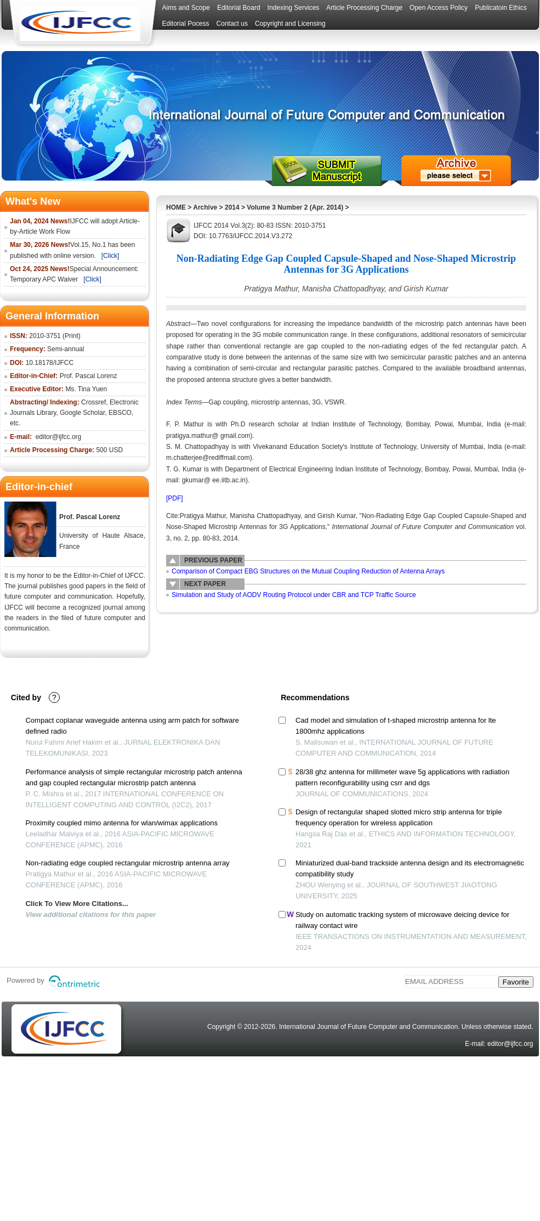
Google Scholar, (83, 413)
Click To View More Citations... (76, 903)
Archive (205, 207)
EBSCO (120, 413)
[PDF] (174, 498)
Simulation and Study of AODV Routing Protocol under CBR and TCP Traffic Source (294, 595)
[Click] (110, 256)
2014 (232, 207)
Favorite (516, 982)
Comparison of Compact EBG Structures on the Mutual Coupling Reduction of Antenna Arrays (308, 571)
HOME (176, 207)
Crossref (93, 402)
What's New (32, 201)
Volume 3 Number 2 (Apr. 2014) (295, 207)
